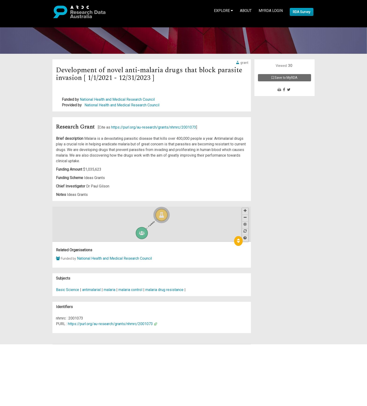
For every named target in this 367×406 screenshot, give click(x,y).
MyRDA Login (271, 10)
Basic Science (67, 289)
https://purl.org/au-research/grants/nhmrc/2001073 (153, 127)
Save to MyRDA (284, 77)
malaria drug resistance (164, 289)
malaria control (130, 289)
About (246, 10)
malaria (109, 289)
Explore (223, 10)
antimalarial (91, 289)
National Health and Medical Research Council (117, 99)
